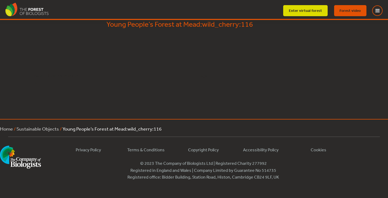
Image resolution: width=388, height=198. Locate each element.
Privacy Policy (88, 149)
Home (6, 129)
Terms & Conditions (146, 149)
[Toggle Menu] (381, 10)
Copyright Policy (203, 149)
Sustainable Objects (37, 129)
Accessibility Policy (261, 149)
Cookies (318, 149)
